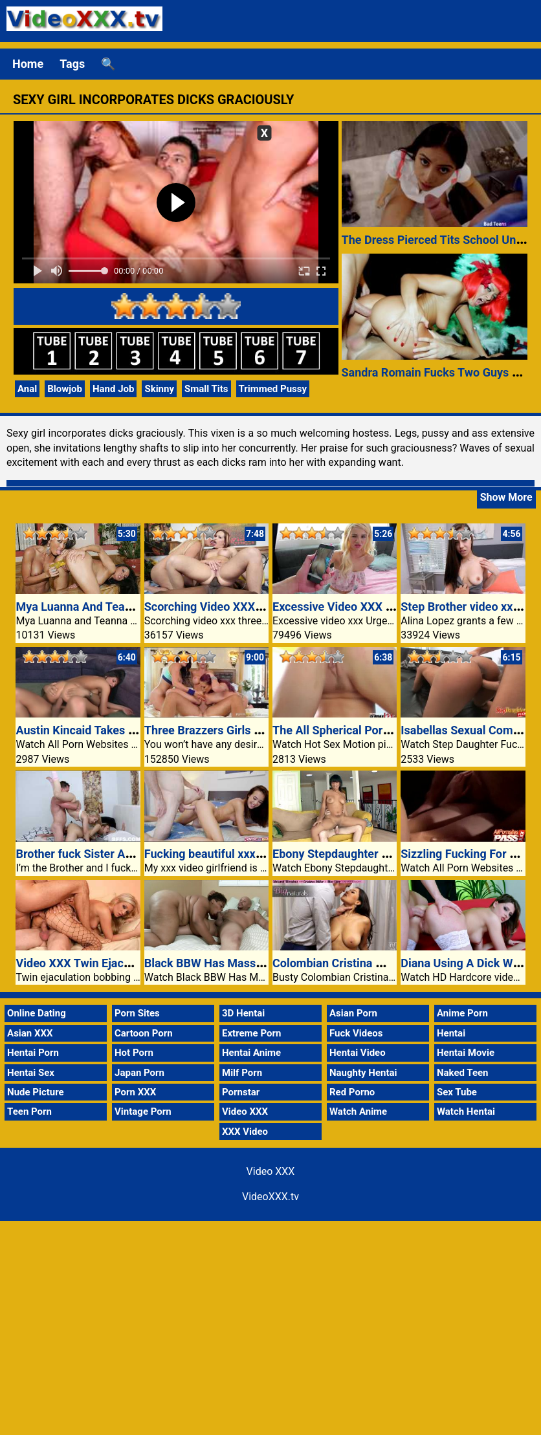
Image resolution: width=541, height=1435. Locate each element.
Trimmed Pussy (273, 389)
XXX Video (245, 1131)
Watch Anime (358, 1111)
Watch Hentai (466, 1111)
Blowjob (64, 389)
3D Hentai (243, 1013)
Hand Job (113, 389)
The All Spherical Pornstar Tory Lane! (369, 730)
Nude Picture (35, 1092)
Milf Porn (242, 1073)
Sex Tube (457, 1092)
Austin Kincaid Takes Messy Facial (106, 730)
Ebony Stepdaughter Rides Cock (356, 853)
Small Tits (206, 389)
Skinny (159, 389)
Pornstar (240, 1092)
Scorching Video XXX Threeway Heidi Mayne (260, 606)
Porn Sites (137, 1013)
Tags (72, 64)
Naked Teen (463, 1073)
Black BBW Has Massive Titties (225, 963)
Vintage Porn (143, 1111)
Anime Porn (462, 1013)
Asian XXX (29, 1033)
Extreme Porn (251, 1033)
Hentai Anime (251, 1052)
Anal (27, 389)
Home (27, 64)
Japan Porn (139, 1073)
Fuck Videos (356, 1033)
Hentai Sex (30, 1073)
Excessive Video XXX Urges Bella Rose (373, 606)
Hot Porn (134, 1052)
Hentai (451, 1033)
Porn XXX (135, 1092)
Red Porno (352, 1092)
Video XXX (245, 1111)
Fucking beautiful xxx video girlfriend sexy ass (265, 853)
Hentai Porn (33, 1052)
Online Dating (36, 1013)
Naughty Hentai (363, 1073)
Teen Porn (29, 1111)
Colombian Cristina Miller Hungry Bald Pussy (389, 963)
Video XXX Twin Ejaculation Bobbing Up (119, 963)
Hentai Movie (465, 1052)
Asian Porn (353, 1013)
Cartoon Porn (144, 1033)
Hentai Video (357, 1052)
